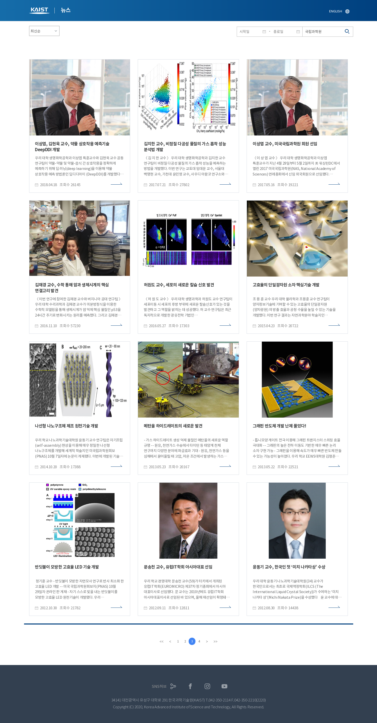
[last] (217, 641)
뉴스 (66, 10)
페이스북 (190, 686)
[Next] (208, 641)
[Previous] (169, 641)
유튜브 (224, 686)
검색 (347, 31)
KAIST (40, 11)
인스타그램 (207, 686)
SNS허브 (159, 686)
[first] (160, 641)
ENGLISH (335, 11)
